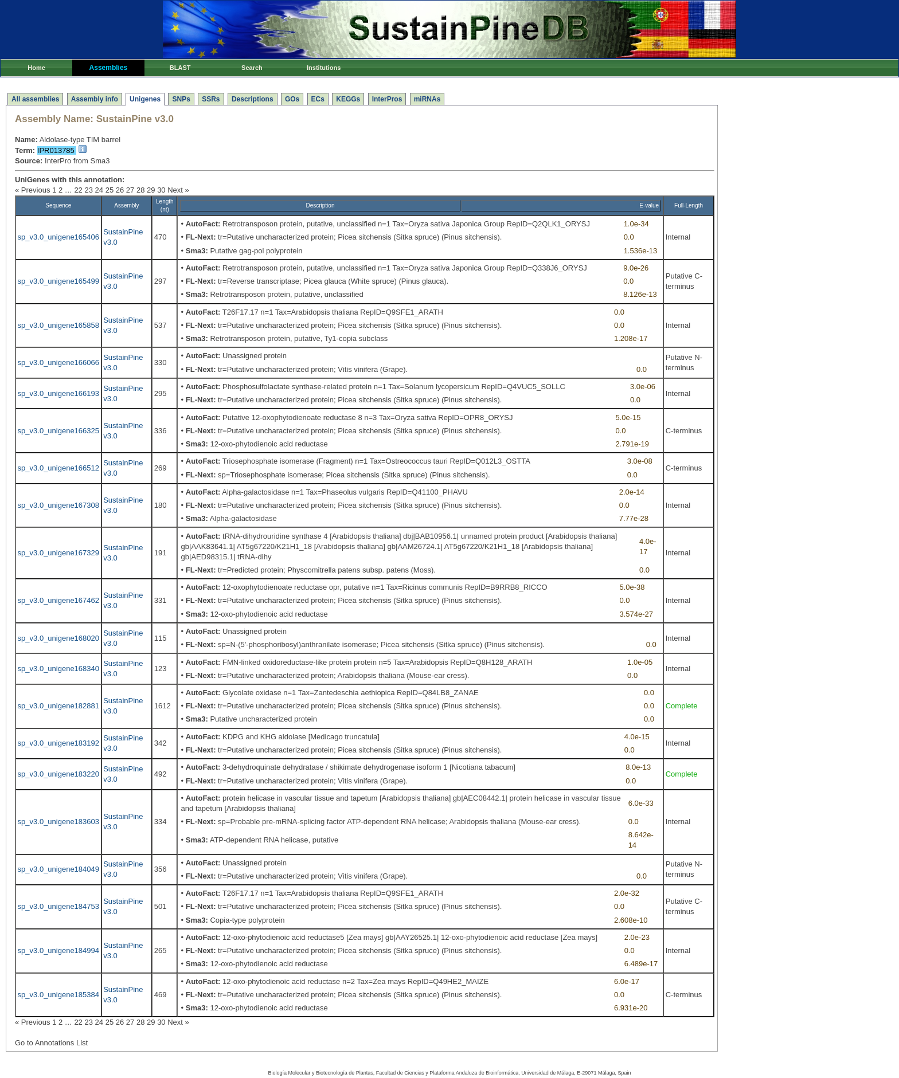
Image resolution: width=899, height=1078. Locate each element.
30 (161, 190)
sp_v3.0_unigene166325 (58, 430)
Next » (178, 190)
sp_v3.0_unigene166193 (58, 393)
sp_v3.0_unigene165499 (58, 281)
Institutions (324, 67)
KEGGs (348, 99)
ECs (318, 99)
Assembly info (94, 99)
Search (252, 67)
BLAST (180, 67)
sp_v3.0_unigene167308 (58, 505)
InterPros (387, 99)
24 (99, 190)
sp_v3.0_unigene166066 (58, 362)
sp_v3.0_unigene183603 (58, 821)
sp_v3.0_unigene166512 (58, 468)
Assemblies (108, 68)
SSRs (211, 99)
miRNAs (427, 99)
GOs (292, 99)
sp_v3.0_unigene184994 (58, 950)
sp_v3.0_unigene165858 (58, 325)
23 (88, 190)
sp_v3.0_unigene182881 (58, 705)
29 (151, 190)
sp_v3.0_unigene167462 (58, 600)
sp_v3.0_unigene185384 (58, 994)
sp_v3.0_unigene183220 (58, 774)
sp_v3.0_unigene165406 (58, 237)
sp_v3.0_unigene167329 (58, 552)
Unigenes (145, 99)
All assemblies (35, 99)
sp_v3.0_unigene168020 (58, 638)
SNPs (181, 99)
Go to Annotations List (51, 1042)
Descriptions (252, 99)
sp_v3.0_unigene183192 (58, 743)
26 (120, 190)
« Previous (32, 190)
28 (140, 190)
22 (78, 190)
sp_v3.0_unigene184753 (58, 906)
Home (36, 67)
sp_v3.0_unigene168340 (58, 668)
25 (109, 190)
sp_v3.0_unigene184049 (58, 869)
